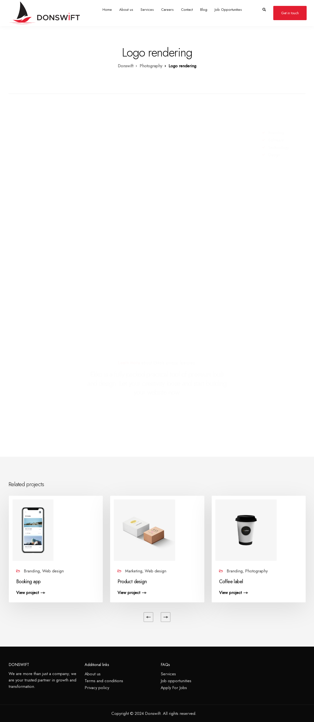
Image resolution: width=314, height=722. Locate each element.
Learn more (129, 363)
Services (147, 9)
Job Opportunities (228, 9)
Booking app (28, 581)
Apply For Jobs (174, 688)
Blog (203, 9)
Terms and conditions (104, 681)
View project (27, 593)
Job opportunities (176, 681)
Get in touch (290, 13)
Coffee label (231, 581)
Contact (187, 9)
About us (126, 9)
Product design (132, 581)
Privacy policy (97, 688)
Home (107, 9)
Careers (167, 9)
